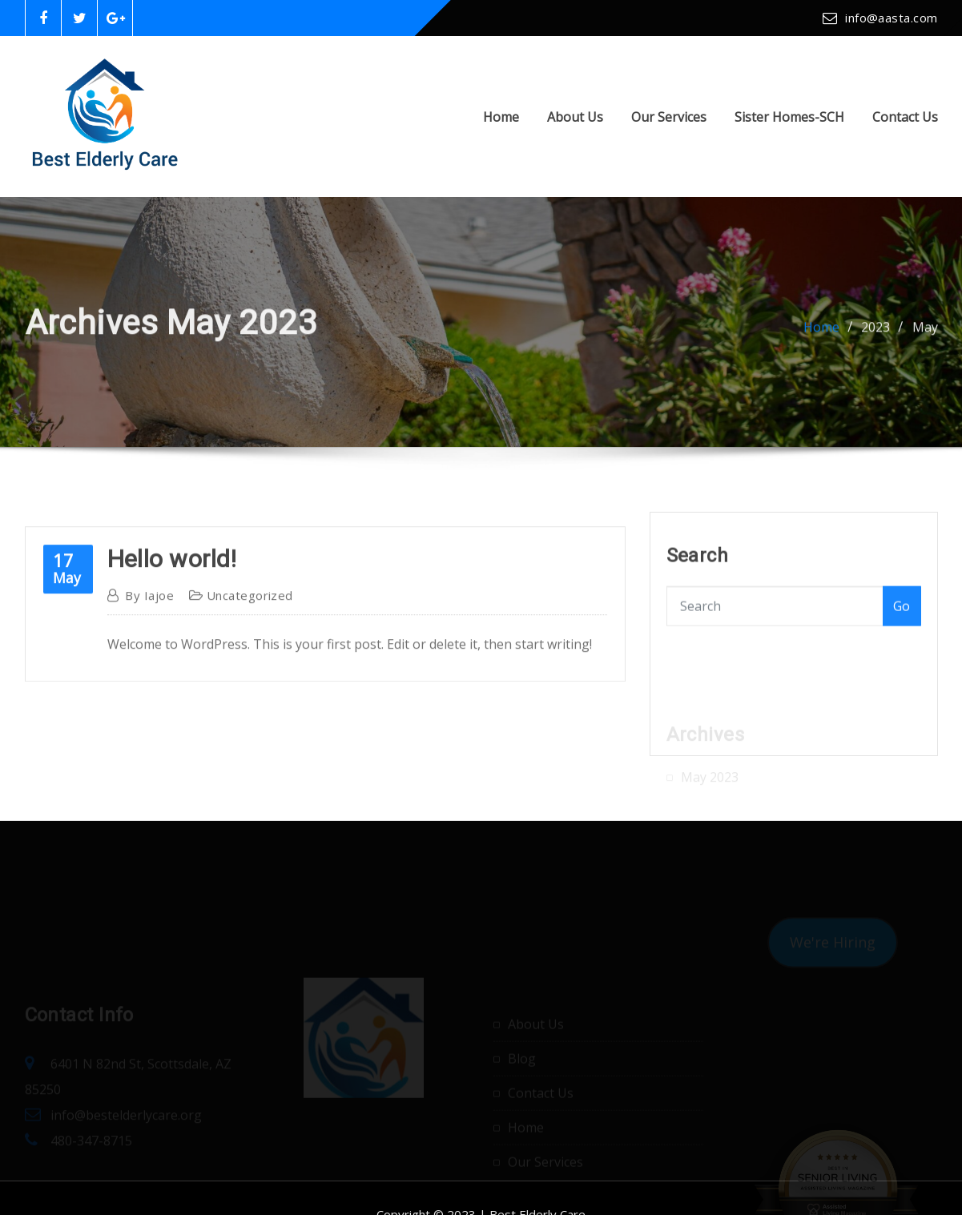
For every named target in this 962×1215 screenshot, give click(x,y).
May (925, 331)
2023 (875, 331)
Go (902, 613)
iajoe (149, 609)
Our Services (668, 117)
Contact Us (905, 117)
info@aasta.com (891, 18)
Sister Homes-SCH (789, 117)
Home (501, 117)
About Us (575, 117)
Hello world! (172, 572)
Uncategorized (250, 609)
